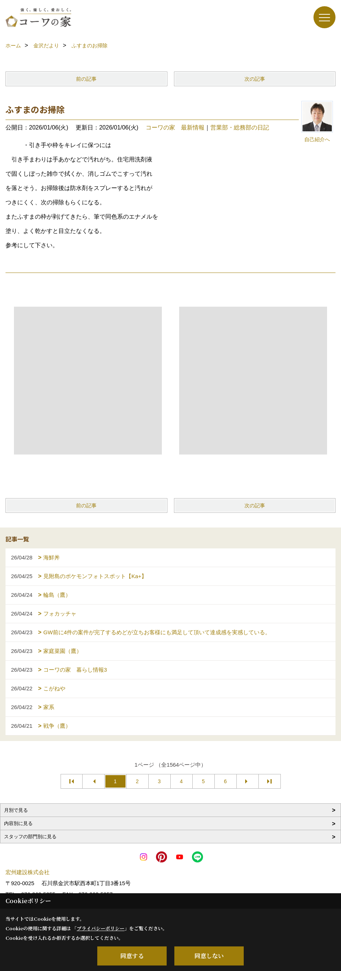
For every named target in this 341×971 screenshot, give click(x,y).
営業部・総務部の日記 (239, 127)
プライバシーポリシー (100, 928)
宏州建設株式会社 (28, 872)
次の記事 (254, 79)
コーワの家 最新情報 (175, 127)
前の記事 (86, 79)
